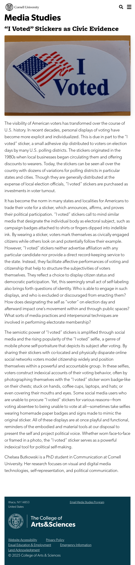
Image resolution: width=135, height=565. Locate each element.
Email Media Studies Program (87, 502)
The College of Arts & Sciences (53, 521)
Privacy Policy (55, 540)
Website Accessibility (22, 540)
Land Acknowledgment (24, 550)
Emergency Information (75, 545)
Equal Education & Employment (29, 545)
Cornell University (22, 7)
